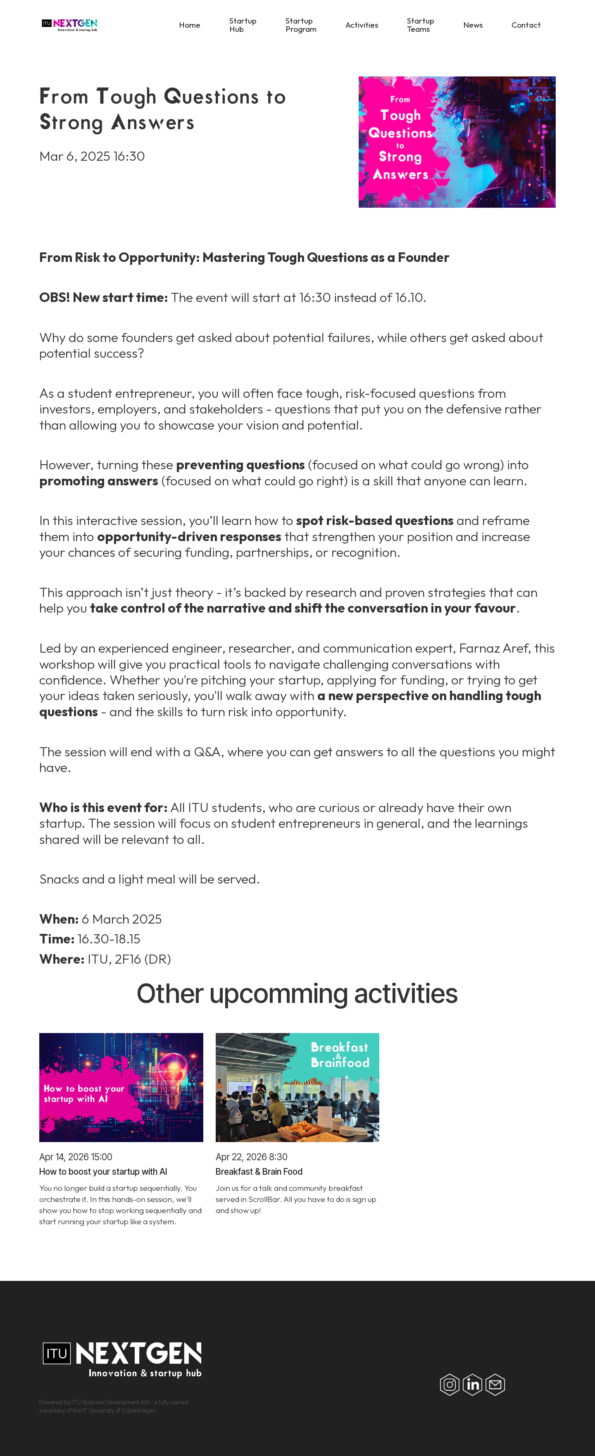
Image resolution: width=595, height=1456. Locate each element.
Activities (361, 25)
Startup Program (301, 25)
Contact (526, 25)
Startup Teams (420, 25)
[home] (116, 27)
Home (189, 25)
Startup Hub (243, 25)
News (473, 25)
